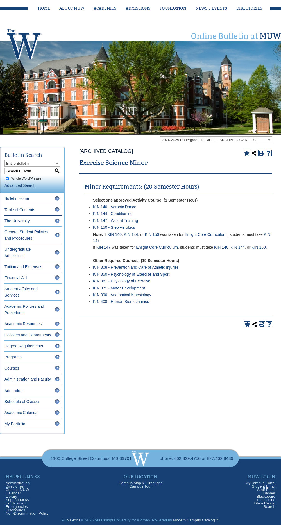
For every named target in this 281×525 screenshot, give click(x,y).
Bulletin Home (16, 198)
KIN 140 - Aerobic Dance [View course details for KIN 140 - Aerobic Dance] (114, 207)
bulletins (73, 520)
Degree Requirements (23, 346)
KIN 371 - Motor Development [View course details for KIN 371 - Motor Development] (119, 288)
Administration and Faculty (27, 379)
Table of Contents (19, 209)
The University (17, 221)
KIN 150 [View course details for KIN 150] (152, 234)
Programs (13, 357)
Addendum (14, 390)
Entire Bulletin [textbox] (17, 163)
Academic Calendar (21, 412)
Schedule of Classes (22, 401)
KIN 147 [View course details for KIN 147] (103, 247)
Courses (11, 368)
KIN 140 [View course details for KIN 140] (114, 234)
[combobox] (216, 139)
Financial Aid (15, 277)
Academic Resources (23, 324)
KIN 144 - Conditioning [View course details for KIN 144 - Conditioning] (113, 213)
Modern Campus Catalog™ (196, 520)
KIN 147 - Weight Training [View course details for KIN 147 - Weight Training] (115, 220)
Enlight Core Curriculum (205, 234)
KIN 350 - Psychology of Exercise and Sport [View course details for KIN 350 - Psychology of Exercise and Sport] (131, 274)
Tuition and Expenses (23, 266)
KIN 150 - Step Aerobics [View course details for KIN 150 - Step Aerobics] (114, 227)
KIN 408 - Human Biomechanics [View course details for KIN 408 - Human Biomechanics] (121, 301)
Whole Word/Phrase (26, 178)
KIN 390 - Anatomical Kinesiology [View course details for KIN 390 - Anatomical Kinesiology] (122, 295)
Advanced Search (20, 185)
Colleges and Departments (27, 335)
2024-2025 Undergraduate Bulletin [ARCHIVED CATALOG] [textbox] (209, 140)
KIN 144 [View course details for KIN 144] (131, 234)
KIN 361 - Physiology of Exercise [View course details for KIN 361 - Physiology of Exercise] (121, 281)
